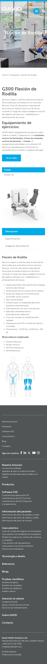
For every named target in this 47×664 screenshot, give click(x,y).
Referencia (8, 563)
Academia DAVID (9, 602)
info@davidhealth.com (12, 647)
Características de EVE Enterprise (17, 501)
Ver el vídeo (11, 158)
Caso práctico (8, 436)
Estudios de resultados (12, 585)
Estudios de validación (12, 588)
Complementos (9, 504)
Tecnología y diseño (13, 556)
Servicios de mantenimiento (14, 608)
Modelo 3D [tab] (9, 175)
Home (5, 75)
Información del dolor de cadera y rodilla (20, 517)
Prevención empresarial (12, 549)
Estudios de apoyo (10, 582)
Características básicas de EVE (15, 495)
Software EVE (8, 431)
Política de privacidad (11, 654)
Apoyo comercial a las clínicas (15, 605)
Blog (4, 441)
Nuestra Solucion (9, 421)
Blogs (5, 571)
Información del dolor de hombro (17, 520)
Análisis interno (9, 591)
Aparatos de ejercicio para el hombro (18, 471)
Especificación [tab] (12, 238)
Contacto (6, 446)
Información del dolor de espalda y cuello (20, 515)
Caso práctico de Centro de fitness (17, 546)
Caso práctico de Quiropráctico (16, 543)
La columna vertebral (11, 468)
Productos (14, 75)
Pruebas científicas (13, 579)
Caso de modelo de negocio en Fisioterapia (21, 531)
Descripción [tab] (11, 231)
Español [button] (35, 4)
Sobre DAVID (9, 615)
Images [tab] (7, 170)
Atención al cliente (13, 598)
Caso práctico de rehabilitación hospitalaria (21, 534)
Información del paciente (16, 511)
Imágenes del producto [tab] (17, 246)
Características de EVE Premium (16, 498)
